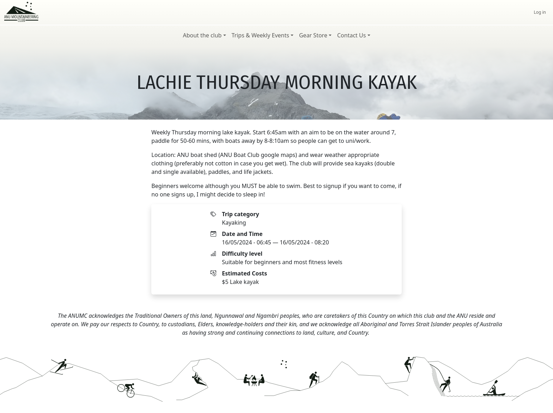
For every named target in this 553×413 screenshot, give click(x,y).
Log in (540, 12)
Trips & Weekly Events (260, 35)
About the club (202, 35)
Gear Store (313, 35)
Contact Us (351, 35)
